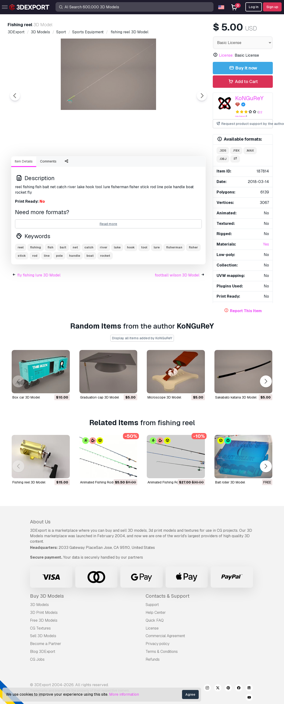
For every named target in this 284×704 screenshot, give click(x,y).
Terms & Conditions (162, 651)
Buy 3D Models (47, 596)
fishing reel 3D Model (28, 482)
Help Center (156, 612)
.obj (223, 159)
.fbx (236, 150)
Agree (190, 694)
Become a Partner (45, 643)
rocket (105, 282)
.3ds (222, 150)
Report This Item (246, 310)
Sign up (272, 7)
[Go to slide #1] (93, 165)
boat (90, 282)
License (152, 628)
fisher (193, 273)
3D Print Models (44, 612)
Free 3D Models (43, 620)
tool (144, 273)
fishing (35, 273)
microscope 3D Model (164, 397)
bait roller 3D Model (230, 482)
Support (152, 604)
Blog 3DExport (42, 651)
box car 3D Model (26, 397)
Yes (266, 244)
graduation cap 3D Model (99, 397)
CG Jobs (37, 659)
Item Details (24, 187)
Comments (48, 187)
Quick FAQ (155, 620)
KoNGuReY (249, 98)
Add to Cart (243, 82)
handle (74, 282)
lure (157, 273)
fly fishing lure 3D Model (39, 301)
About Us (40, 522)
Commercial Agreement (165, 635)
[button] (265, 381)
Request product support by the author (244, 124)
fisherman (174, 273)
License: (226, 55)
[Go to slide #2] (123, 165)
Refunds (153, 659)
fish (50, 273)
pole (59, 282)
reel (21, 273)
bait (63, 273)
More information (124, 694)
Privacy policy (157, 643)
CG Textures (40, 628)
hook (131, 273)
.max (250, 150)
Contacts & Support (167, 596)
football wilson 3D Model (177, 301)
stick (22, 282)
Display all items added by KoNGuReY (142, 338)
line (47, 282)
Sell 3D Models (43, 635)
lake (117, 273)
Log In (254, 7)
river (103, 273)
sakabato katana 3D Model (235, 397)
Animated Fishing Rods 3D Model (105, 482)
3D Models (39, 604)
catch (88, 273)
